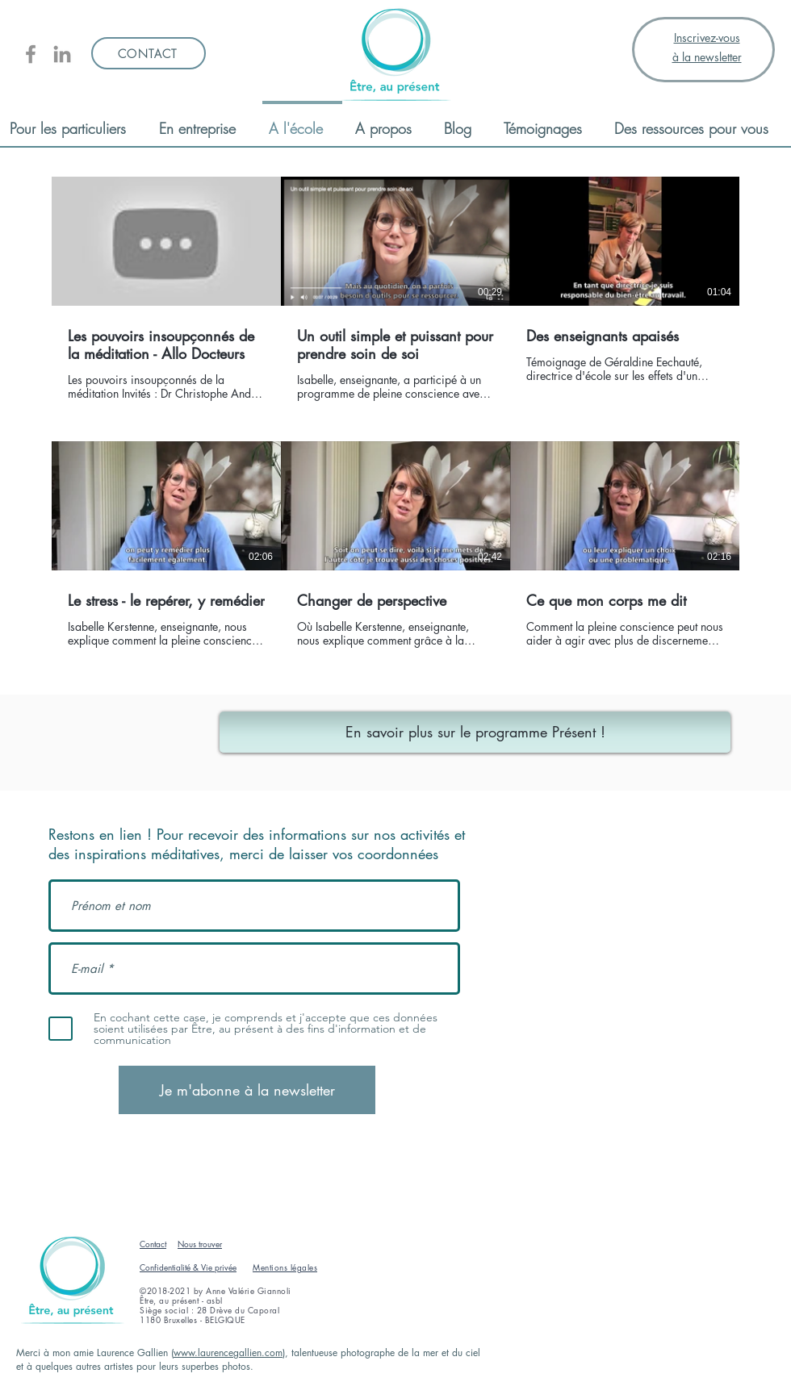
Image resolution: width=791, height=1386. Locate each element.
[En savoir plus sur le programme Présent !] (475, 732)
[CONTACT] (148, 53)
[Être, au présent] (31, 54)
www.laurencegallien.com (228, 1352)
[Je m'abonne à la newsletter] (247, 1090)
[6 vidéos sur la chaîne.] (395, 421)
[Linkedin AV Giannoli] (62, 54)
